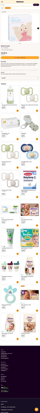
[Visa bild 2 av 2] (20, 43)
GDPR (2, 404)
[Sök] (2, 4)
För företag (3, 381)
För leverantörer (4, 365)
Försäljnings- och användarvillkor (8, 407)
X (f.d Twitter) (4, 368)
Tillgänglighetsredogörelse (7, 409)
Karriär (3, 378)
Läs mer (2, 72)
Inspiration (3, 351)
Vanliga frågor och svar (6, 353)
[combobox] (17, 5)
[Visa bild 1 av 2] (19, 43)
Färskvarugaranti (4, 358)
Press (2, 379)
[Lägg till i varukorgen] (17, 111)
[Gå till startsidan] (20, 2)
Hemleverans (4, 356)
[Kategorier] (2, 2)
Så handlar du (4, 355)
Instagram (4, 370)
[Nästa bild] (38, 28)
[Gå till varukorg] (36, 5)
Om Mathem (3, 376)
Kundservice (3, 364)
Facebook (3, 367)
